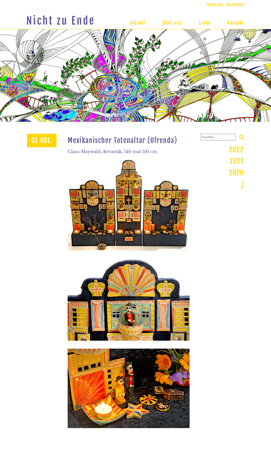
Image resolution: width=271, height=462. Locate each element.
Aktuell (138, 23)
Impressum (215, 4)
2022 (236, 149)
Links (204, 23)
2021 (236, 161)
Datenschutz (235, 4)
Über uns (172, 23)
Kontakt (235, 23)
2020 (236, 172)
